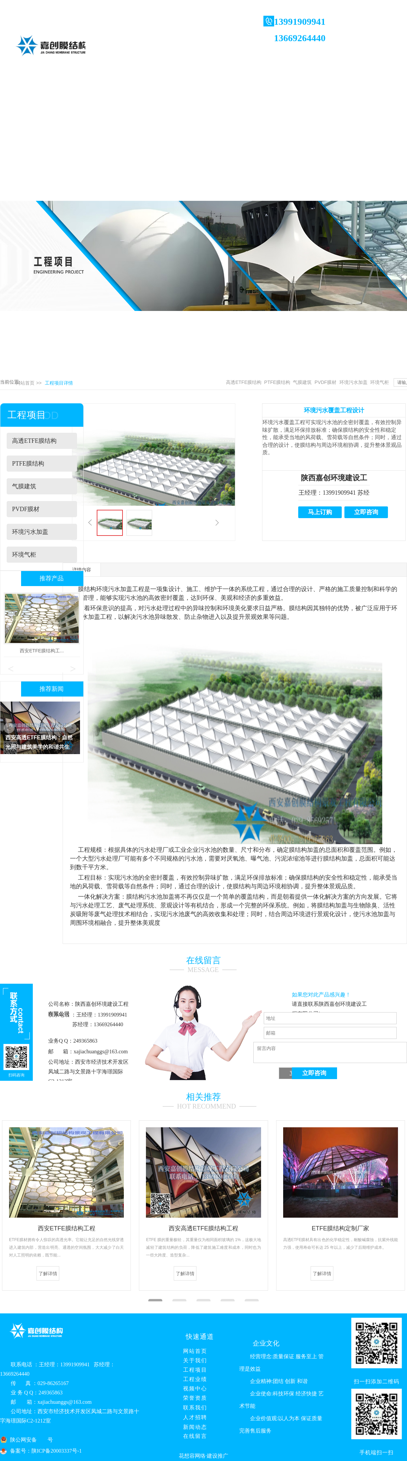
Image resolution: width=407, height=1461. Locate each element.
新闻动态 (192, 1427)
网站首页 (25, 383)
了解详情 (47, 1273)
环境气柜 (379, 382)
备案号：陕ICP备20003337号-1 (46, 1451)
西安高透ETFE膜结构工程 (203, 1228)
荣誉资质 (192, 1398)
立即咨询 (366, 512)
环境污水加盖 (353, 382)
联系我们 (192, 1407)
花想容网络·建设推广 (203, 1456)
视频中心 (192, 1388)
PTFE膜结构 (277, 382)
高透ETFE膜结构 (243, 382)
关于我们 (192, 1360)
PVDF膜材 (325, 382)
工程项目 (192, 1370)
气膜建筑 (302, 382)
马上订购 (320, 512)
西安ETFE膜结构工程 (66, 1228)
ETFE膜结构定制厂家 (340, 1228)
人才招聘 (192, 1417)
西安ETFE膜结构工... (42, 650)
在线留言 (192, 1436)
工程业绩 (192, 1379)
